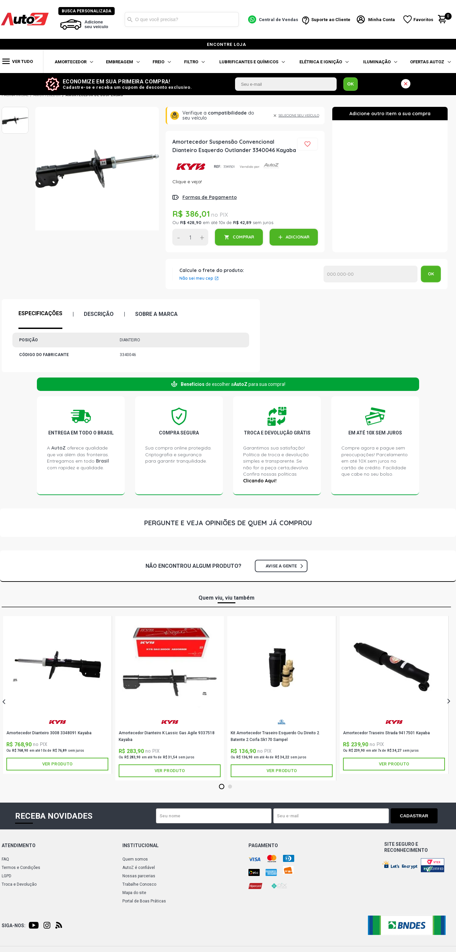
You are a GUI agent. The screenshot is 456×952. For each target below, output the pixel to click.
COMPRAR (243, 237)
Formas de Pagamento (209, 197)
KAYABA (190, 166)
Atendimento (19, 845)
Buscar (130, 19)
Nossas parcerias (138, 876)
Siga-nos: (13, 925)
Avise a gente (284, 565)
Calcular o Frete (370, 274)
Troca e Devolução (19, 884)
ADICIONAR (297, 237)
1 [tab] (221, 787)
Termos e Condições (21, 867)
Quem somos (135, 859)
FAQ (5, 859)
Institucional (140, 845)
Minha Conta (381, 19)
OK (350, 83)
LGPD (6, 876)
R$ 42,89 (242, 222)
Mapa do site (134, 892)
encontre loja (226, 44)
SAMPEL (281, 722)
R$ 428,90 (191, 222)
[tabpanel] (57, 695)
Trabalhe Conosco (139, 884)
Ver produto (57, 763)
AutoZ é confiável (138, 867)
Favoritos (423, 19)
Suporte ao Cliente (330, 19)
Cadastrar (414, 815)
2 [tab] (230, 787)
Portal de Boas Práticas (144, 901)
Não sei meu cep (196, 278)
